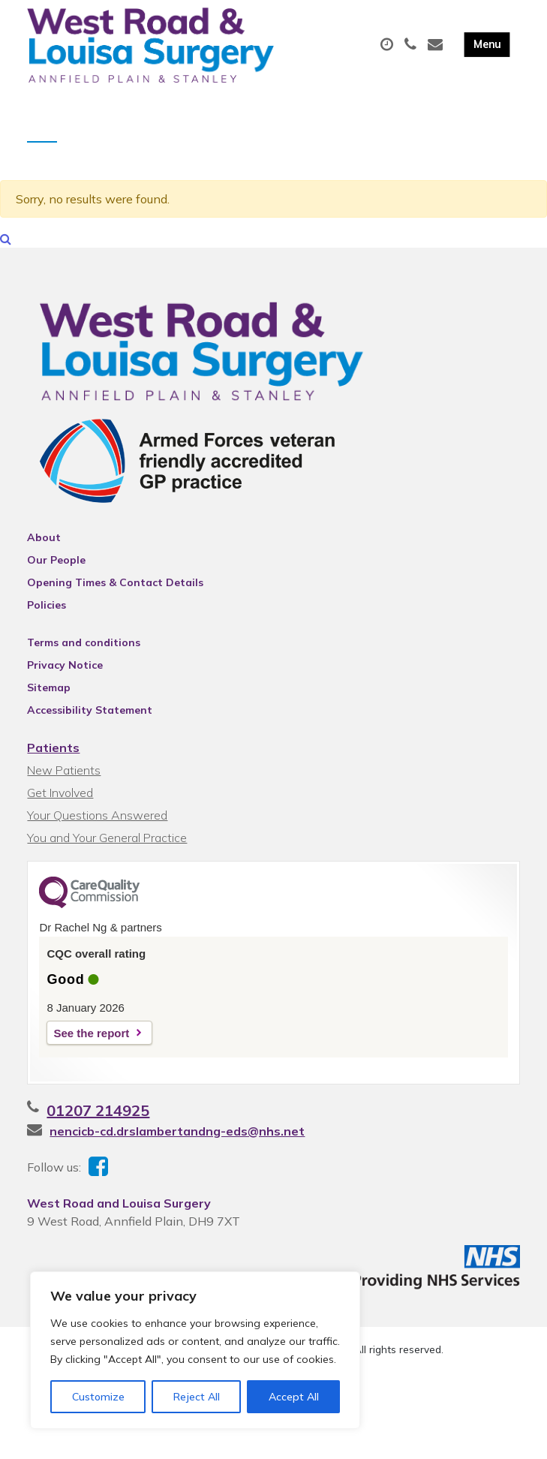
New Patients (64, 770)
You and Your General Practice (107, 837)
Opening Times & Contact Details (115, 582)
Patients (53, 747)
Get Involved (60, 792)
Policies (46, 605)
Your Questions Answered (97, 815)
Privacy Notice (65, 665)
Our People (56, 560)
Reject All (196, 1396)
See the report (91, 1033)
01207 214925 (98, 1110)
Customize (98, 1396)
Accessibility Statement (89, 710)
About (44, 537)
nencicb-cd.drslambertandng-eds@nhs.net (177, 1131)
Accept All (294, 1396)
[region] (195, 1350)
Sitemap (49, 687)
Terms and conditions (83, 642)
